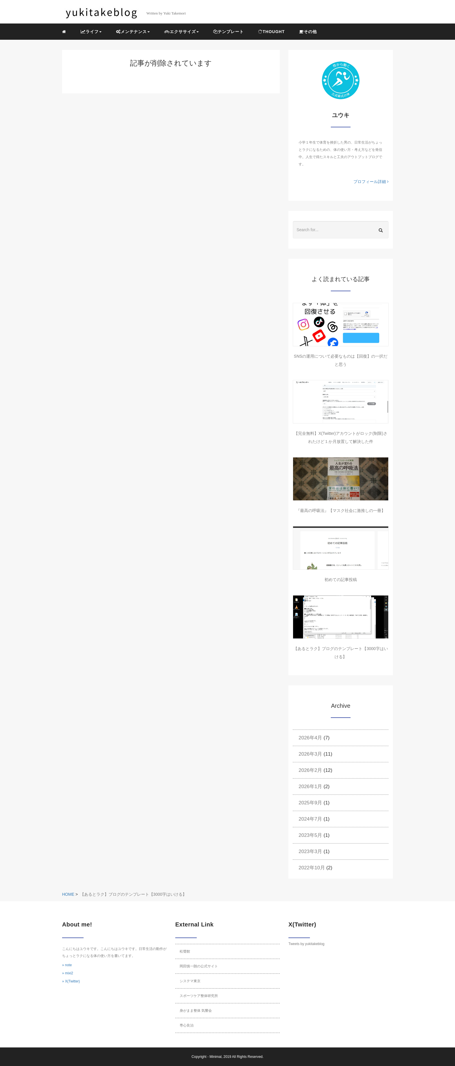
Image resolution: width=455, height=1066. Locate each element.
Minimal (215, 1057)
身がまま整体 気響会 (196, 1011)
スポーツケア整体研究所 (199, 996)
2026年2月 (310, 770)
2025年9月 (310, 803)
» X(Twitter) (71, 981)
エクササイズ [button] (181, 31)
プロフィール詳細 (371, 181)
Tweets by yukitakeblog (306, 944)
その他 (308, 31)
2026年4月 (310, 738)
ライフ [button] (91, 31)
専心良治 (187, 1025)
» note (67, 965)
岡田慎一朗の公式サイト (199, 966)
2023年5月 (310, 835)
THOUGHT (271, 31)
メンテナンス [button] (133, 31)
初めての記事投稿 (340, 579)
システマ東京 (190, 981)
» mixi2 (67, 973)
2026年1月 (310, 786)
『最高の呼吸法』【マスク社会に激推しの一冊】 (340, 510)
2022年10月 (312, 867)
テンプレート (228, 31)
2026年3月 (310, 754)
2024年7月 (310, 819)
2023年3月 (310, 851)
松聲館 (185, 951)
